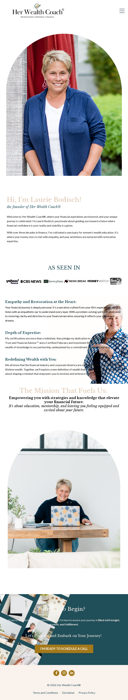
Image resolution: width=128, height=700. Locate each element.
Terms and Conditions (45, 692)
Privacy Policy (87, 692)
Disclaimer (68, 692)
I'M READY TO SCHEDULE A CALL (64, 649)
